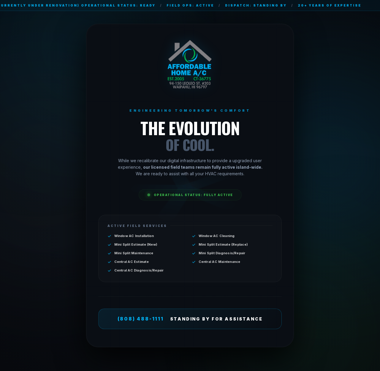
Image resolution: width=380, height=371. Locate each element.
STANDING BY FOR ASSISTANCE (190, 319)
